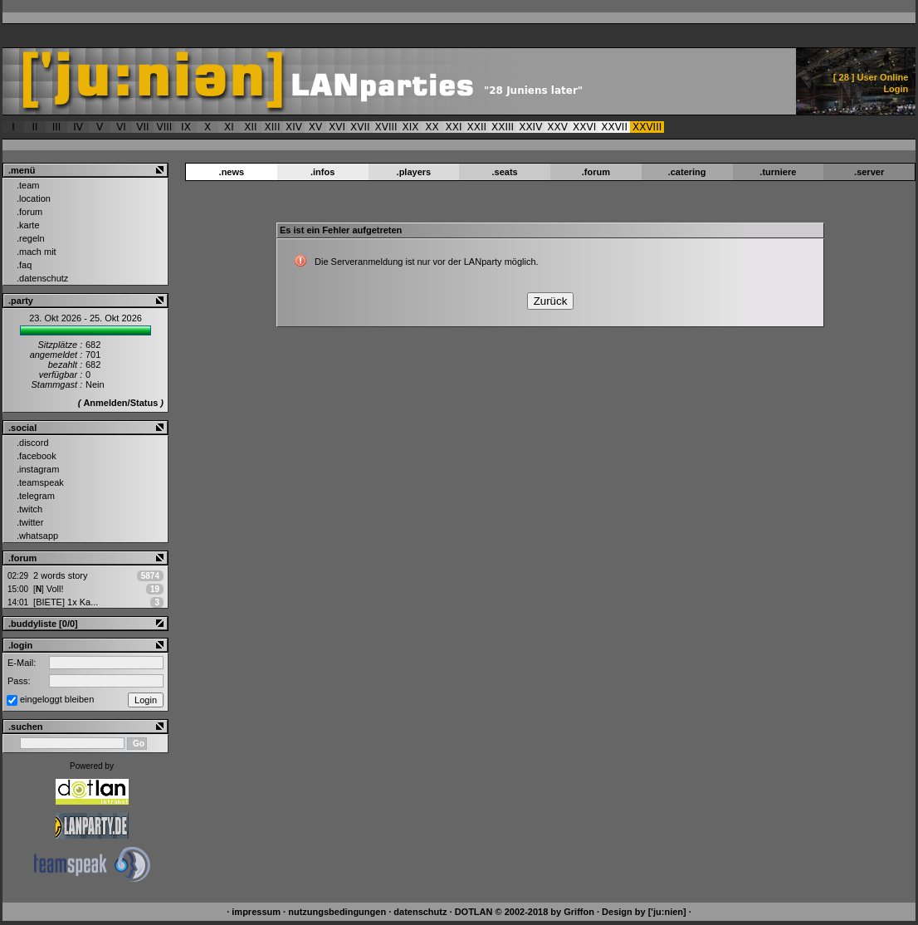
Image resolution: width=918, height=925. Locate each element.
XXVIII (647, 127)
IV (78, 127)
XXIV (530, 127)
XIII (273, 127)
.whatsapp (37, 536)
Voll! (48, 589)
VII (142, 127)
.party (20, 301)
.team (28, 185)
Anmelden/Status (120, 403)
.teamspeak (40, 482)
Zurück (551, 301)
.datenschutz (42, 278)
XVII (360, 127)
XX (431, 127)
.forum (29, 212)
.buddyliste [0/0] (43, 624)
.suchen (25, 727)
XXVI (584, 127)
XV (315, 127)
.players (414, 172)
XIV (294, 127)
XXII (477, 127)
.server (869, 172)
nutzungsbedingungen (337, 912)
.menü (21, 170)
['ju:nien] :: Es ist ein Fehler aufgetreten (348, 81)
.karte (28, 225)
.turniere (777, 172)
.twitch (29, 509)
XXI (454, 127)
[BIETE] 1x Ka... (65, 602)
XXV (557, 127)
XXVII (614, 127)
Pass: (19, 681)
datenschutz (420, 912)
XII (250, 127)
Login (895, 89)
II (34, 127)
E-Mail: (21, 663)
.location (34, 198)
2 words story (60, 575)
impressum (256, 912)
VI (121, 127)
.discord (33, 443)
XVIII (386, 127)
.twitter (30, 522)
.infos (322, 172)
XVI (337, 127)
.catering (687, 172)
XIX (411, 127)
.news (232, 172)
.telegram (36, 496)
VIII (165, 127)
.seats (505, 172)
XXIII (502, 127)
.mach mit (36, 252)
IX (186, 127)
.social (22, 428)
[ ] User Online (871, 77)
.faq (24, 265)
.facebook (36, 456)
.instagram (38, 469)
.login (20, 645)
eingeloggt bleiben (57, 699)
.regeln (31, 238)
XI (229, 127)
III (56, 127)
